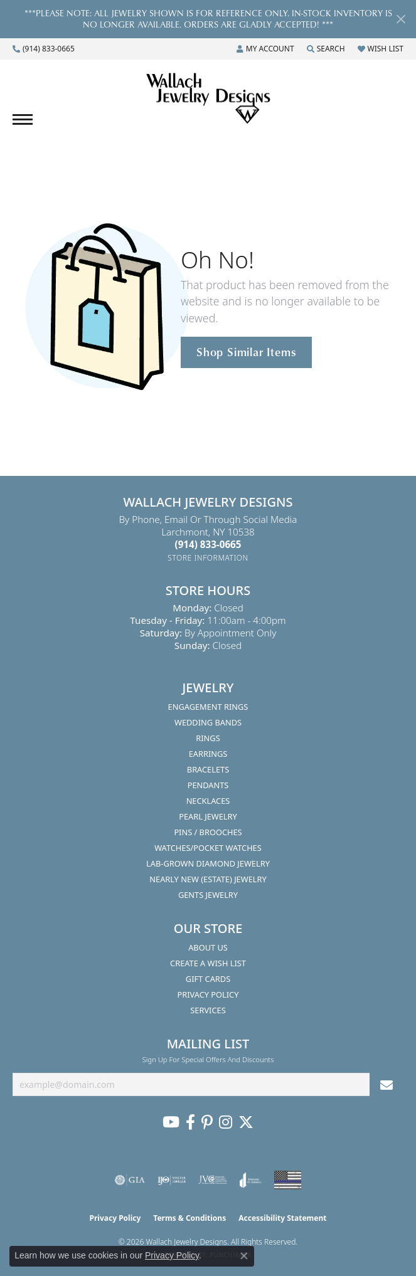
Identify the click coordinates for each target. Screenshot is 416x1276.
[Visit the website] (287, 1180)
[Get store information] (208, 557)
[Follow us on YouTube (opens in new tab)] (171, 1122)
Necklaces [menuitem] (208, 800)
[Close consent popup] (244, 1256)
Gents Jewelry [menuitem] (208, 894)
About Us (208, 947)
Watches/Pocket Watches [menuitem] (208, 847)
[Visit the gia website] (130, 1180)
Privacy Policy (208, 994)
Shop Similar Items (246, 352)
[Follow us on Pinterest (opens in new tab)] (207, 1122)
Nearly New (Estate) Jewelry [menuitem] (207, 879)
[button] (265, 49)
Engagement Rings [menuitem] (208, 706)
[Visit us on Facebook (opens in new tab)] (190, 1122)
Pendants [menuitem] (208, 785)
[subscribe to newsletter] (386, 1084)
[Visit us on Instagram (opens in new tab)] (225, 1122)
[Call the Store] (208, 544)
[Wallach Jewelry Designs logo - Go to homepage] (208, 99)
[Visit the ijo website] (171, 1180)
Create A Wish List (208, 963)
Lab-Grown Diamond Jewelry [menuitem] (208, 863)
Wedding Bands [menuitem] (208, 722)
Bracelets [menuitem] (208, 769)
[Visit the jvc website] (213, 1180)
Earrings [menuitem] (208, 753)
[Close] (400, 19)
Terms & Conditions (189, 1218)
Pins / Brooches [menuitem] (208, 832)
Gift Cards (208, 978)
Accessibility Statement (282, 1218)
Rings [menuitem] (208, 738)
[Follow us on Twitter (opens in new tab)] (245, 1122)
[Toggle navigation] (22, 119)
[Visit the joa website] (251, 1180)
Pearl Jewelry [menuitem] (208, 816)
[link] (44, 49)
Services (207, 1010)
